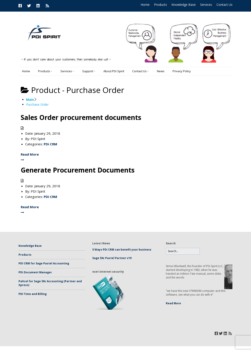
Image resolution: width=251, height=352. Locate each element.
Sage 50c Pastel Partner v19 (112, 258)
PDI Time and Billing (33, 294)
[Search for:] (183, 251)
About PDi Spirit (113, 71)
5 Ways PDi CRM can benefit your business (121, 249)
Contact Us (224, 4)
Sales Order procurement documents (81, 117)
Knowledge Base (183, 4)
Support (87, 71)
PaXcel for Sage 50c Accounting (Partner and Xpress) (50, 283)
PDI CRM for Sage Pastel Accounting (44, 263)
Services (206, 4)
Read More (173, 303)
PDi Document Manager (35, 272)
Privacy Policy (182, 71)
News (161, 71)
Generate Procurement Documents (78, 170)
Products (160, 4)
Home (145, 4)
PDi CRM (50, 144)
